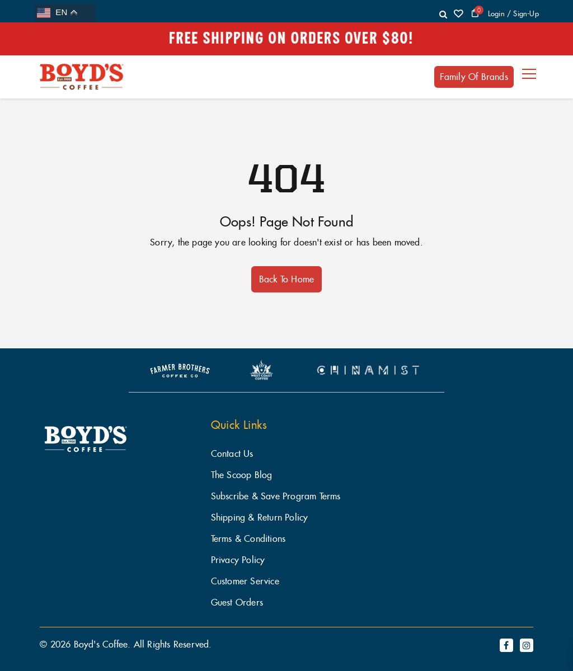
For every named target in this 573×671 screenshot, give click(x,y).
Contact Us (232, 454)
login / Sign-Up (513, 13)
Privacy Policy (238, 560)
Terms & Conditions (248, 539)
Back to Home (286, 279)
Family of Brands (474, 76)
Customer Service (245, 581)
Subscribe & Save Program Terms (276, 496)
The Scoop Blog (242, 475)
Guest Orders (237, 602)
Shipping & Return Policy (259, 517)
